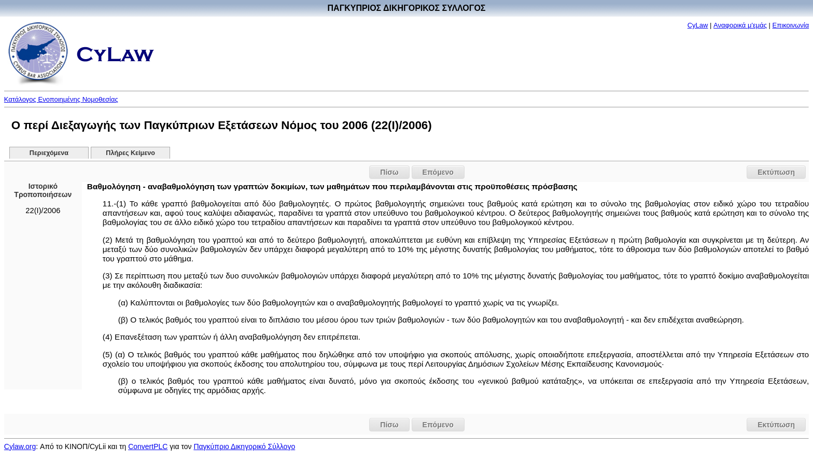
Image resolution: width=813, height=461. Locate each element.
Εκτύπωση (776, 172)
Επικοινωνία (791, 25)
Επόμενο (438, 172)
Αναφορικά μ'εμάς (740, 25)
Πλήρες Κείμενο (130, 153)
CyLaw (698, 25)
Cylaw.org (20, 446)
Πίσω (389, 172)
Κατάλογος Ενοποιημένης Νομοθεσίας (61, 99)
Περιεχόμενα (49, 153)
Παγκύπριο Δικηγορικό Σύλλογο (244, 446)
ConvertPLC (147, 446)
